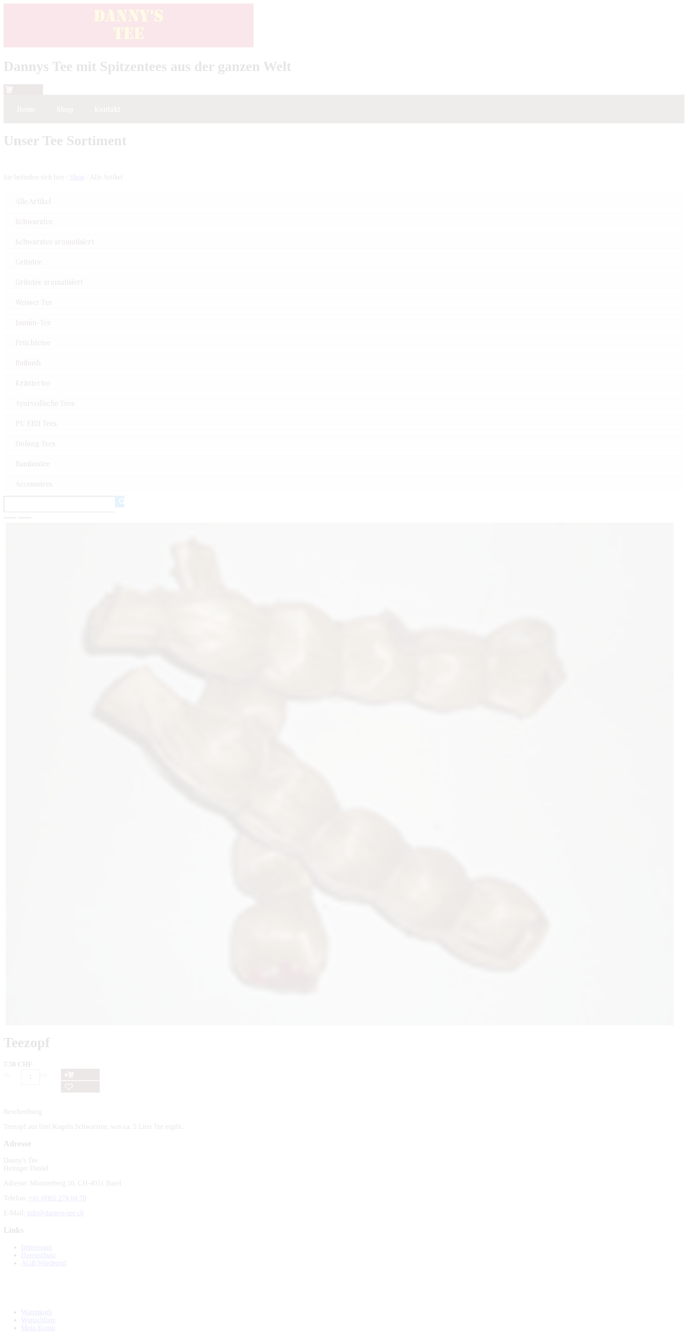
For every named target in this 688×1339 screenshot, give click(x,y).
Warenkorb (36, 1312)
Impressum (36, 1247)
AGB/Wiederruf (43, 1263)
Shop (77, 177)
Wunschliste (38, 1320)
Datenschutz (38, 1255)
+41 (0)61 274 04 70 (57, 1198)
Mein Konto (38, 1328)
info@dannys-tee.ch (55, 1213)
